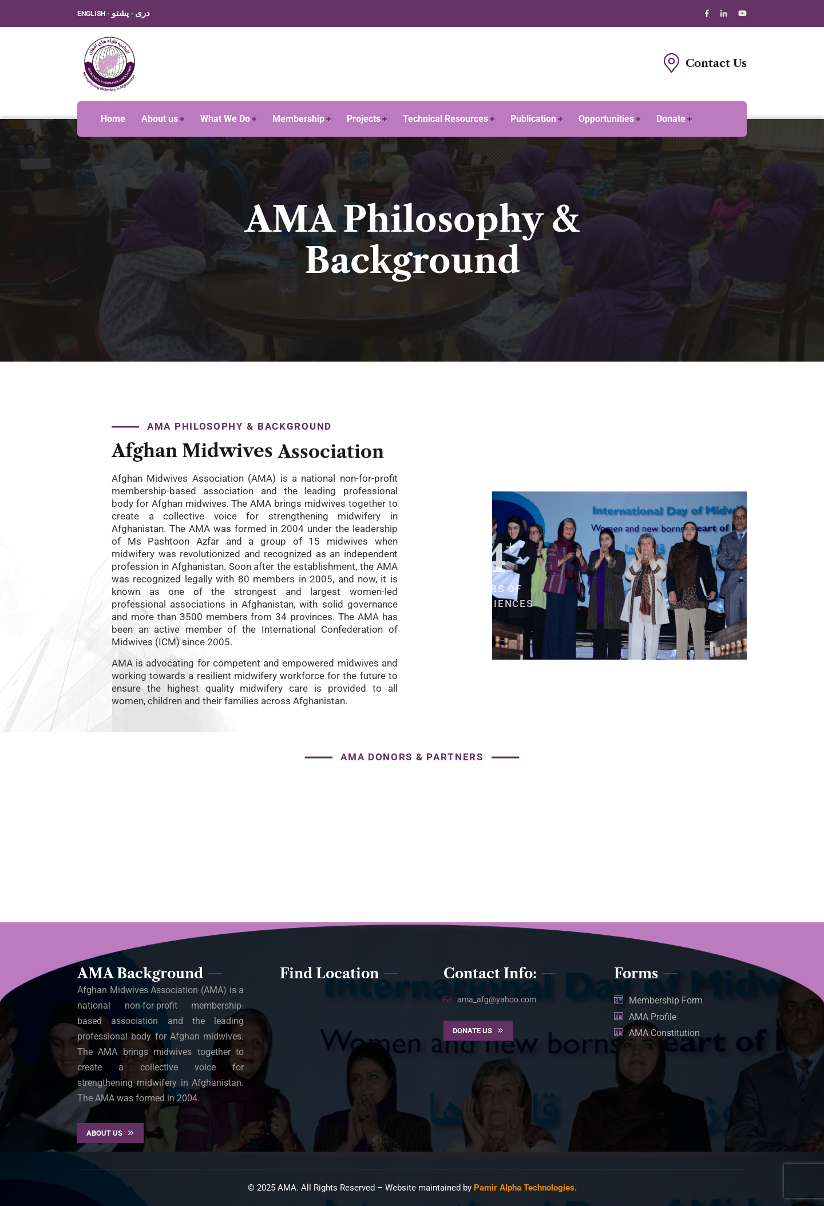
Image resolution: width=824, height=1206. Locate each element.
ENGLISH (92, 14)
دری (142, 13)
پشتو (120, 13)
